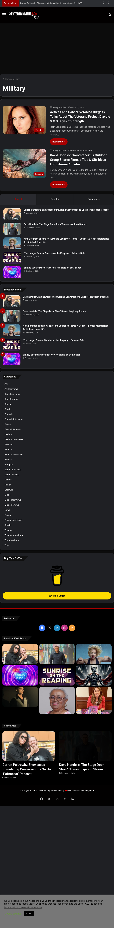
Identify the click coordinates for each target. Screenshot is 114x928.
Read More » (58, 141)
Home (7, 79)
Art (6, 384)
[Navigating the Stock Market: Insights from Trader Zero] (94, 675)
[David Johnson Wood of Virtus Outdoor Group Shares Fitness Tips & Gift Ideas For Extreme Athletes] (24, 163)
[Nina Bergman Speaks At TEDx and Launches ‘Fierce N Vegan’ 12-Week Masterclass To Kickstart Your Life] (12, 243)
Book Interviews (12, 394)
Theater (8, 530)
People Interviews (13, 520)
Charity (8, 409)
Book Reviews (11, 399)
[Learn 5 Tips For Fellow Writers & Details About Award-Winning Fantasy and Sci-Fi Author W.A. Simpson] (57, 700)
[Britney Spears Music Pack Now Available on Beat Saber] (12, 272)
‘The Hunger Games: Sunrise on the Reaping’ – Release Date (54, 253)
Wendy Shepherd (59, 107)
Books (8, 404)
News (7, 510)
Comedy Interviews (14, 419)
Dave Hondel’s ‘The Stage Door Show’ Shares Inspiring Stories (55, 224)
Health (8, 484)
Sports (8, 525)
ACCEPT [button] (29, 914)
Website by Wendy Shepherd (80, 790)
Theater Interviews (14, 535)
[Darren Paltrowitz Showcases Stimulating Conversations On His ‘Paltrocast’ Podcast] (12, 214)
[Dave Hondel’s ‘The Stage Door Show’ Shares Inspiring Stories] (12, 229)
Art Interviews (11, 389)
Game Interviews (13, 469)
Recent (18, 199)
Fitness (8, 459)
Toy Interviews (12, 540)
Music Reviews (12, 505)
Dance (8, 424)
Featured (9, 444)
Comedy (9, 414)
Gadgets (9, 464)
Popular (55, 199)
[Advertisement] (57, 47)
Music (8, 494)
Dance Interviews (13, 429)
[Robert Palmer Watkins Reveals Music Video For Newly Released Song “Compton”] (20, 697)
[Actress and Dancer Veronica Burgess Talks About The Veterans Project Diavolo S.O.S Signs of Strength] (24, 120)
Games (8, 479)
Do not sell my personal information (23, 907)
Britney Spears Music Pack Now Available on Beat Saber (52, 267)
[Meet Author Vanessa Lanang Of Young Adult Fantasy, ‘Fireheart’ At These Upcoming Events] (94, 700)
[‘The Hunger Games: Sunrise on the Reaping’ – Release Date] (12, 258)
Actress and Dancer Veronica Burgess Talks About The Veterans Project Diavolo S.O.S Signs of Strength (80, 116)
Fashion (8, 434)
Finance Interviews (14, 454)
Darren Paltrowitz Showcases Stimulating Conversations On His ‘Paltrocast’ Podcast (66, 209)
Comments (94, 199)
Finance (8, 449)
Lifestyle (9, 489)
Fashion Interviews (14, 439)
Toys (7, 545)
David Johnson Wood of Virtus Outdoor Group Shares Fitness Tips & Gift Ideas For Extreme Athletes (78, 159)
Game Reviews (12, 474)
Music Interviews (13, 499)
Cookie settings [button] (13, 913)
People (8, 515)
